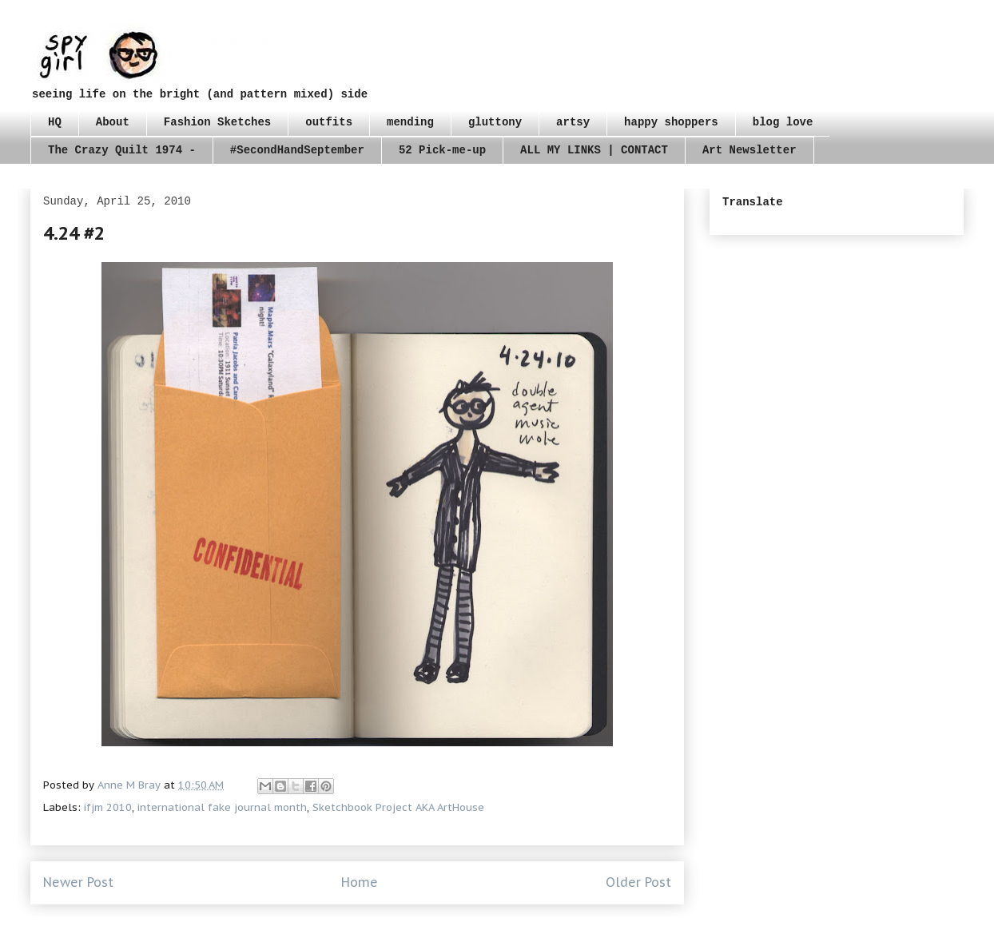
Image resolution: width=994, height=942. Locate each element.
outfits (328, 122)
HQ (55, 122)
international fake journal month (222, 807)
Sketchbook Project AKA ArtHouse (398, 807)
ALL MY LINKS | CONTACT (594, 150)
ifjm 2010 (108, 807)
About (112, 122)
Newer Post (78, 882)
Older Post (638, 882)
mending (410, 122)
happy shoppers (671, 122)
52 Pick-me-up (442, 150)
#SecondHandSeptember (297, 150)
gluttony (495, 122)
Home (359, 882)
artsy (573, 122)
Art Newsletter (749, 150)
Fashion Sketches (217, 122)
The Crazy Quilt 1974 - (122, 150)
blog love (783, 122)
